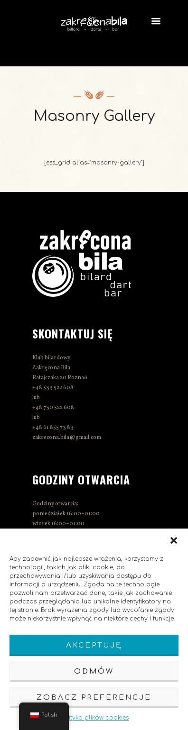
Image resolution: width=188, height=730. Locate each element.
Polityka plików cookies (94, 717)
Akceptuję (94, 645)
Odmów (94, 671)
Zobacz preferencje (94, 698)
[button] (174, 540)
